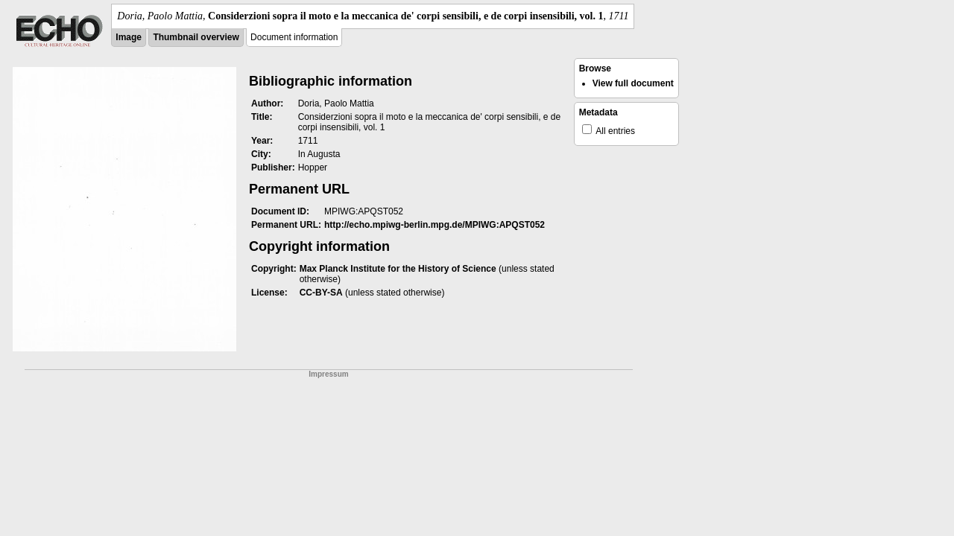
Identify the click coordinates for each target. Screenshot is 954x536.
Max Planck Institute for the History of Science (398, 269)
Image (129, 37)
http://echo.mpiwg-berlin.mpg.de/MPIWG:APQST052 (434, 225)
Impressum (328, 374)
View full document (633, 83)
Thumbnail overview (195, 37)
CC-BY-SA (321, 292)
